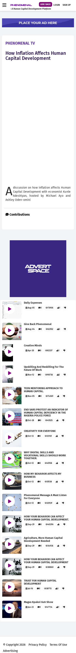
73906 (49, 308)
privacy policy (38, 644)
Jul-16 (29, 588)
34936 (49, 546)
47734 (48, 607)
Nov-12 (30, 375)
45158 (48, 463)
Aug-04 (30, 329)
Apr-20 (30, 350)
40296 (49, 524)
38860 (49, 567)
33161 (48, 436)
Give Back (45, 4)
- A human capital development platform (30, 9)
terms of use (58, 644)
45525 (48, 420)
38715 (47, 588)
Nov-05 (30, 396)
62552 (49, 329)
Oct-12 (30, 436)
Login (57, 5)
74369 (49, 396)
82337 (48, 350)
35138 (48, 482)
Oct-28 (30, 420)
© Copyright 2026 (14, 644)
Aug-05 (30, 308)
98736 (49, 375)
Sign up (67, 5)
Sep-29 (30, 524)
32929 (48, 503)
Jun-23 (30, 607)
